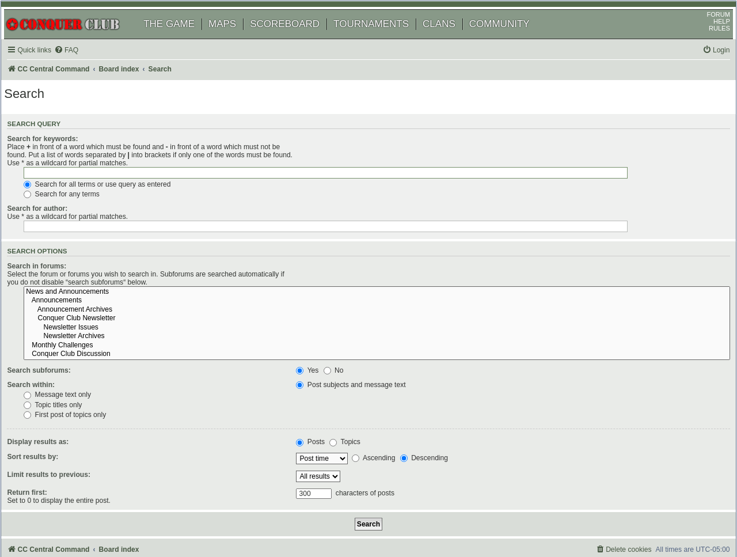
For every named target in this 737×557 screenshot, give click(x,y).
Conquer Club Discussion (510, 303)
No (343, 319)
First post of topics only (347, 363)
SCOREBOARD (297, 38)
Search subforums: (53, 319)
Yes (317, 319)
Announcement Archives (510, 258)
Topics (355, 391)
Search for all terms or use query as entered (379, 170)
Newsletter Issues (510, 276)
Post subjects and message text (361, 333)
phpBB (62, 519)
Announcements (510, 249)
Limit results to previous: (63, 423)
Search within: (46, 333)
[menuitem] (81, 65)
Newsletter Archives (510, 285)
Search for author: (52, 195)
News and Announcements (510, 240)
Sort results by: (47, 405)
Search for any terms (344, 180)
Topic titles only (335, 353)
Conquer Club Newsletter (510, 267)
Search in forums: (51, 238)
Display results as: (52, 391)
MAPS (234, 38)
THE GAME (181, 38)
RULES (707, 43)
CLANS (451, 38)
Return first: (42, 441)
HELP (709, 36)
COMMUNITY (511, 38)
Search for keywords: (57, 157)
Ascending (383, 407)
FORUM (706, 29)
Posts (320, 391)
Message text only (340, 343)
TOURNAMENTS (383, 38)
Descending (434, 407)
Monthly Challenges (510, 294)
